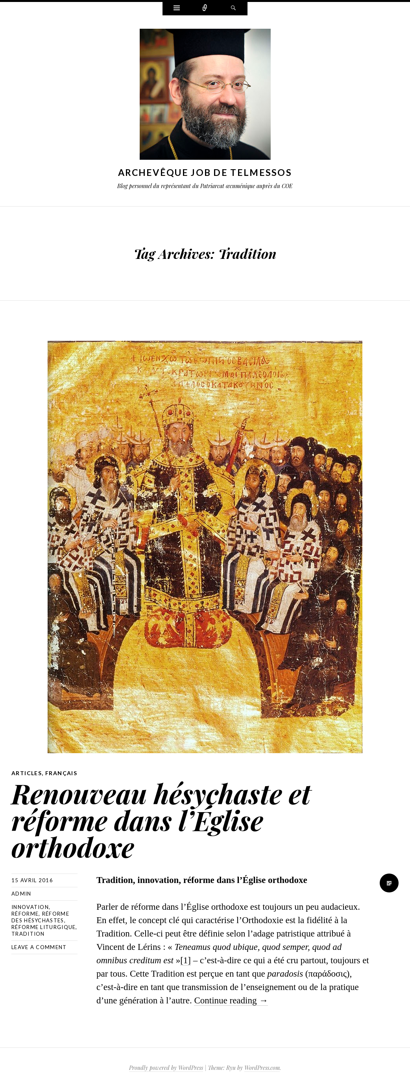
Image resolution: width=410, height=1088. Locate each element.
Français (61, 773)
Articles (26, 773)
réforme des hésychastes (40, 917)
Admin (21, 893)
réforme (25, 914)
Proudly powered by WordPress (166, 1067)
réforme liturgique (43, 927)
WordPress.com (262, 1067)
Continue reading (231, 1000)
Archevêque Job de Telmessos (205, 172)
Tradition (28, 934)
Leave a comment (39, 947)
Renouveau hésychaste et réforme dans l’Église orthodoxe (161, 819)
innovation (30, 907)
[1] (185, 960)
